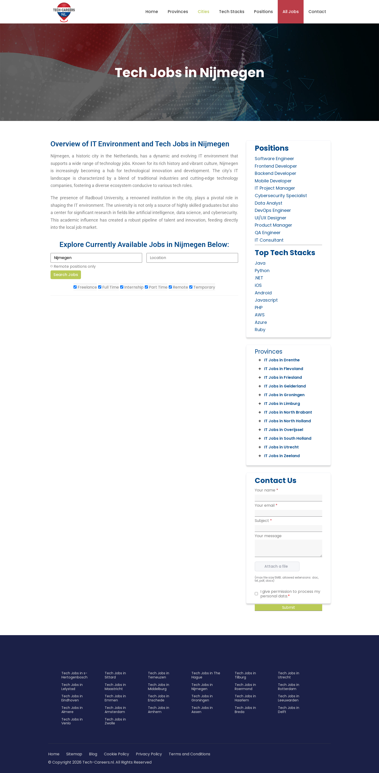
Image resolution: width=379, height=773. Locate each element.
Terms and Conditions (189, 754)
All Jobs (291, 12)
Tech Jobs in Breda (245, 709)
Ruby (260, 330)
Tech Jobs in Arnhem (158, 709)
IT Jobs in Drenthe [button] (279, 360)
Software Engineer (274, 159)
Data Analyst (268, 203)
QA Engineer (268, 233)
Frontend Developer (276, 166)
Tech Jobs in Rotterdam (288, 686)
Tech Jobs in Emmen (115, 698)
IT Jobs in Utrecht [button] (278, 447)
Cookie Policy (116, 754)
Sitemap (74, 754)
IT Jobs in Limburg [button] (279, 403)
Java (260, 263)
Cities (203, 12)
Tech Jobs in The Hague (205, 675)
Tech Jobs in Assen (202, 709)
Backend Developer (275, 173)
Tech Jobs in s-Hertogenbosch (74, 675)
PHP (258, 308)
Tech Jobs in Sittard (115, 675)
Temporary (202, 287)
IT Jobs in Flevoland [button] (280, 368)
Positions (263, 12)
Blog (93, 754)
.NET (259, 278)
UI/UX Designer (270, 218)
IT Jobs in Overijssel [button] (280, 429)
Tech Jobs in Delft (288, 709)
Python (262, 271)
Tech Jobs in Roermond (245, 686)
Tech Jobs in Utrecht (288, 675)
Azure (261, 322)
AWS (260, 315)
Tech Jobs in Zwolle (115, 721)
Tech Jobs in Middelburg (158, 686)
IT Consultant (269, 240)
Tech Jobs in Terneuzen (158, 675)
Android (263, 293)
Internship (132, 287)
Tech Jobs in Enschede (158, 698)
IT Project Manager (275, 188)
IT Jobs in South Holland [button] (284, 438)
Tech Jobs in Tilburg (245, 675)
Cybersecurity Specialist (281, 196)
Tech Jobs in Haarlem (245, 698)
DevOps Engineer (273, 210)
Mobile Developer (273, 181)
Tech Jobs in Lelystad (72, 686)
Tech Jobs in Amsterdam (115, 709)
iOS (258, 285)
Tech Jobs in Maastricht (115, 686)
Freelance (85, 287)
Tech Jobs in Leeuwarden (288, 698)
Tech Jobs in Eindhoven (72, 698)
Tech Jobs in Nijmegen (202, 686)
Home (152, 12)
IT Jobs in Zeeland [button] (279, 456)
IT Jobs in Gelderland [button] (282, 386)
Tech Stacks (231, 12)
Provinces (178, 12)
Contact (317, 12)
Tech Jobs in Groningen (202, 698)
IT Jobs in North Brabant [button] (285, 412)
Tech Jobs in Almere (72, 709)
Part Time (156, 287)
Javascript (266, 300)
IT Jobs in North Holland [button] (284, 421)
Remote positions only (75, 266)
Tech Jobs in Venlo (72, 721)
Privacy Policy (149, 754)
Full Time (108, 287)
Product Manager (273, 225)
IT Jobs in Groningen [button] (281, 395)
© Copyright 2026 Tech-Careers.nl (81, 762)
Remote (178, 287)
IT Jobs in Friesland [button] (280, 377)
